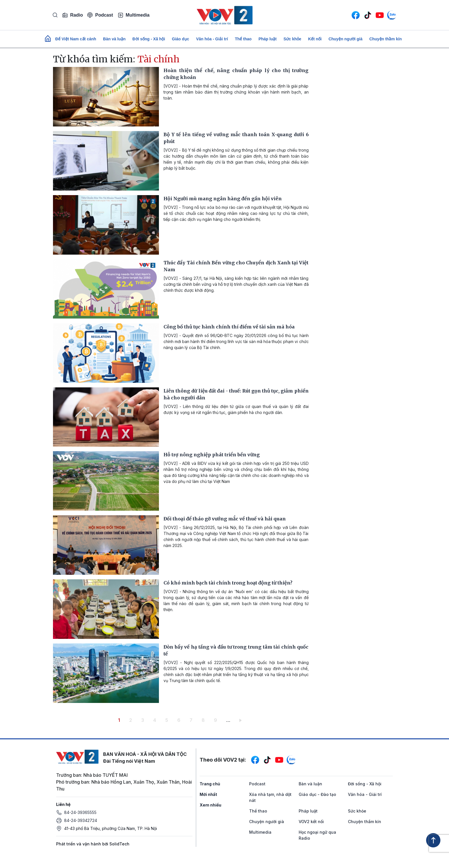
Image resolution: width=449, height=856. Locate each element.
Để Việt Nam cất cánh (75, 39)
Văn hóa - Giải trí (212, 39)
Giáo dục (180, 39)
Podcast (100, 15)
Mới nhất (208, 794)
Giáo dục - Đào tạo (317, 794)
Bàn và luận (114, 39)
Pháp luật (268, 39)
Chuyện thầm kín (385, 39)
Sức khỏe (292, 39)
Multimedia (134, 15)
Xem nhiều (210, 804)
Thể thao (243, 39)
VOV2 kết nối (311, 821)
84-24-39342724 (80, 820)
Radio (72, 15)
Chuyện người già (345, 39)
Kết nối (315, 39)
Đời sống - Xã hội (149, 39)
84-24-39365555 (80, 812)
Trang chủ (210, 783)
